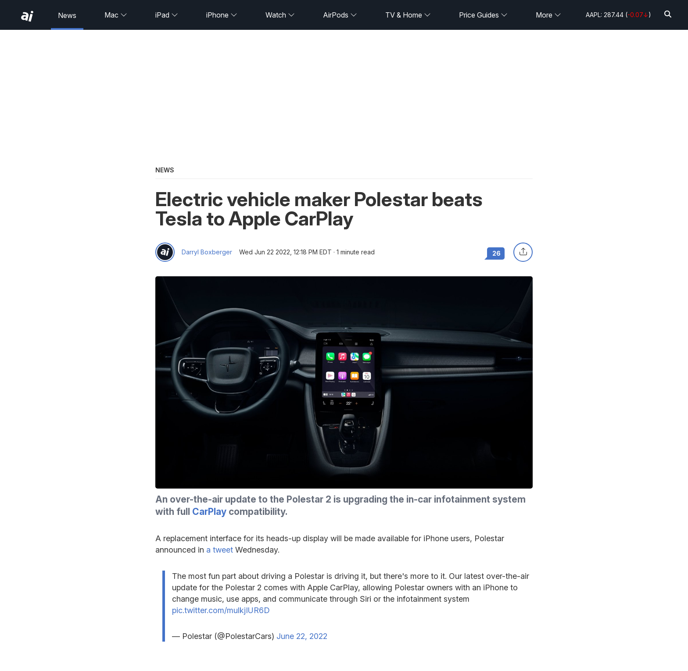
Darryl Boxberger (207, 252)
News (67, 15)
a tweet (219, 549)
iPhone (221, 15)
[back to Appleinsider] (27, 16)
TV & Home (408, 15)
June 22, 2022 (301, 636)
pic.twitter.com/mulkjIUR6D (221, 610)
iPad (166, 15)
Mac (115, 15)
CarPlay (209, 511)
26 (496, 253)
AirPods (340, 15)
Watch (280, 15)
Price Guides (483, 15)
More (548, 15)
